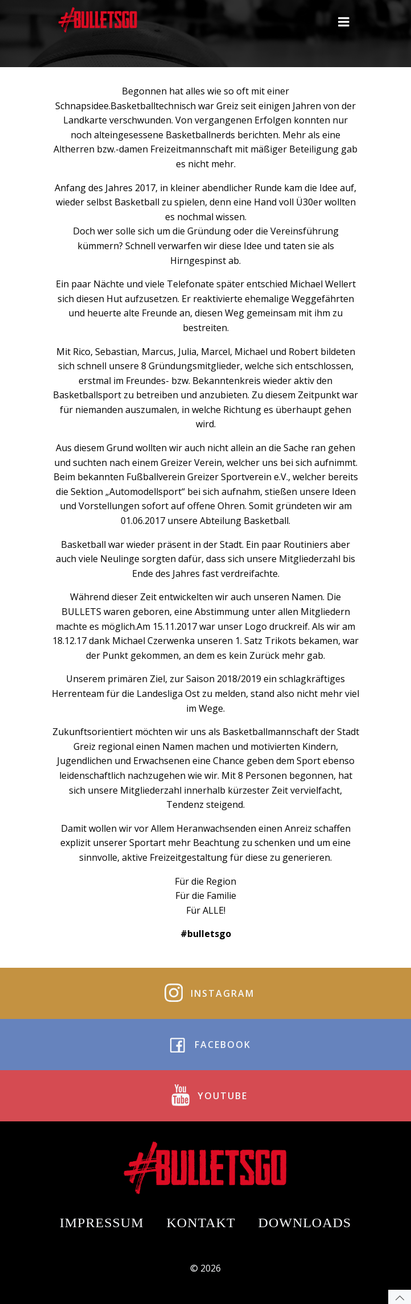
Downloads (305, 1222)
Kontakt (201, 1222)
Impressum (102, 1222)
